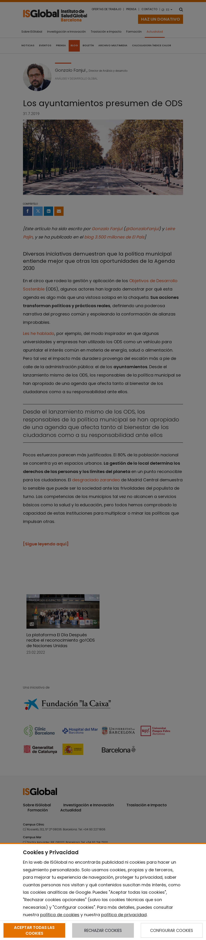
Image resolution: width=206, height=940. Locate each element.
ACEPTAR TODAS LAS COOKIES (34, 930)
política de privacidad (124, 915)
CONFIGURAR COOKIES (171, 930)
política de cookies (59, 915)
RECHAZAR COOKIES (103, 930)
